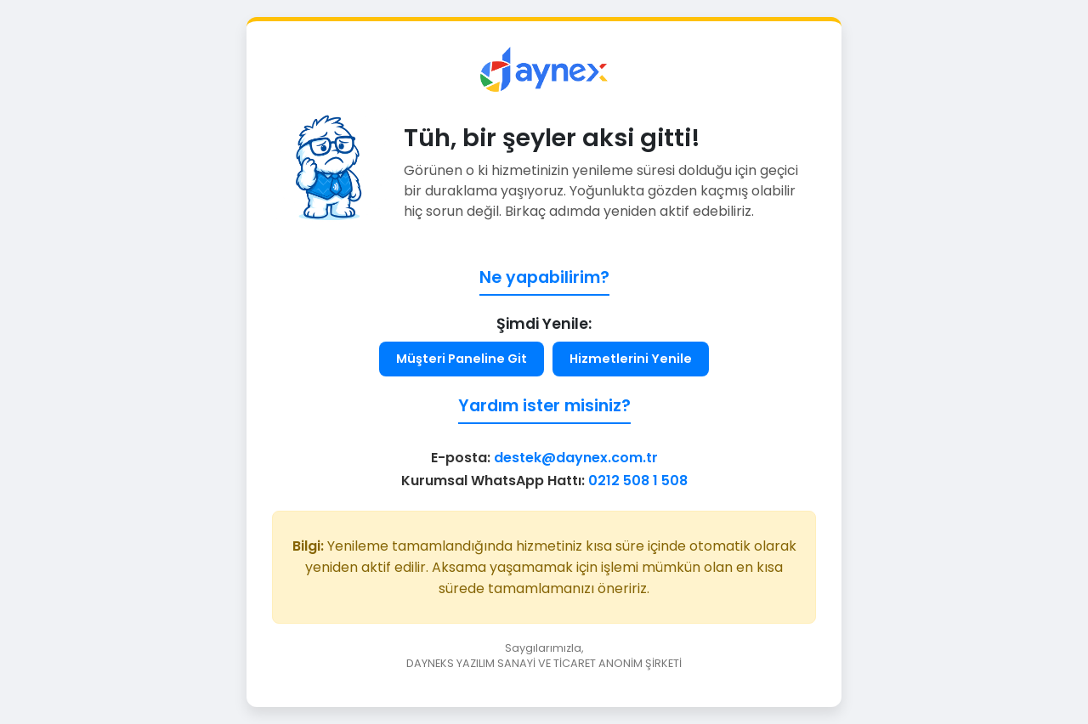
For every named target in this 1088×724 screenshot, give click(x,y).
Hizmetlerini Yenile (631, 358)
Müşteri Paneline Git (461, 358)
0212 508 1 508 (638, 480)
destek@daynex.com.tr (576, 457)
